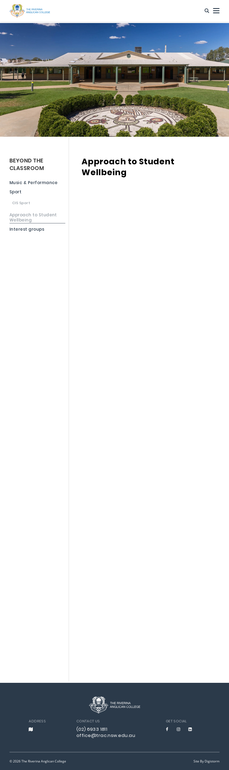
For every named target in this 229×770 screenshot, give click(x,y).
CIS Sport (21, 203)
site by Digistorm (206, 761)
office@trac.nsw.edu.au (105, 736)
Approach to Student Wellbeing (33, 218)
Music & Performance (33, 183)
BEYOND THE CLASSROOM (26, 165)
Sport (15, 193)
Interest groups (26, 230)
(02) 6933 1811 (92, 729)
